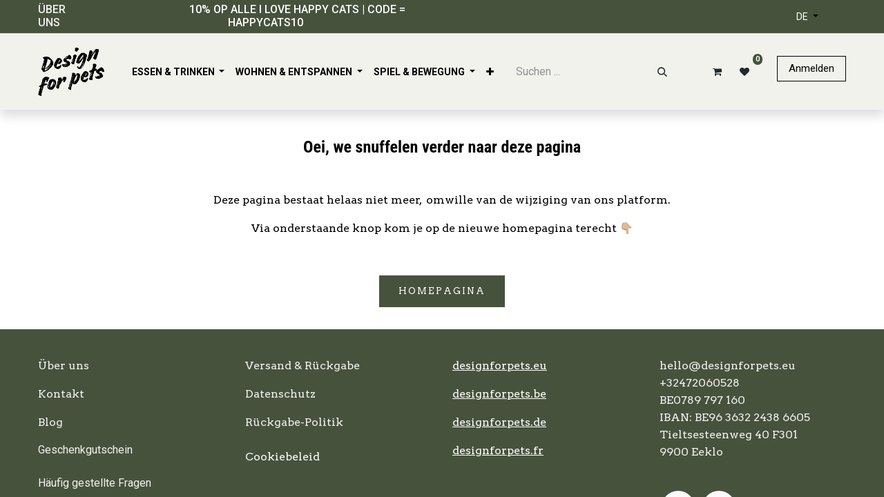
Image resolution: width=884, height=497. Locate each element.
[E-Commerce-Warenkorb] (715, 72)
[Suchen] (662, 71)
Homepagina (442, 291)
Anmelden (811, 68)
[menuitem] (178, 72)
